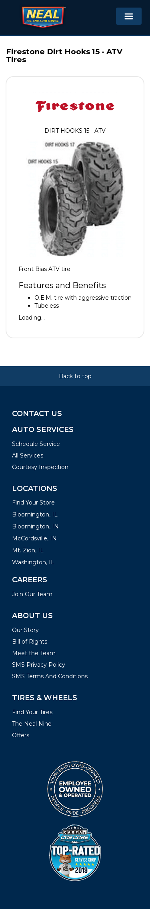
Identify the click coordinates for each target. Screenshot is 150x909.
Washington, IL (33, 562)
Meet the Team (34, 653)
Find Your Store (33, 502)
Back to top (75, 376)
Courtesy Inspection (40, 467)
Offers (20, 735)
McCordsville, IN (34, 538)
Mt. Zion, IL (28, 550)
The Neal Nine (32, 723)
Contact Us (37, 413)
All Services (27, 455)
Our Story (25, 630)
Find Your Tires (32, 712)
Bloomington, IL (35, 514)
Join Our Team (32, 594)
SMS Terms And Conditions (50, 676)
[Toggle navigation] (129, 16)
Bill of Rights (29, 641)
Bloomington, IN (35, 526)
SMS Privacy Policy (38, 664)
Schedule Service (36, 444)
